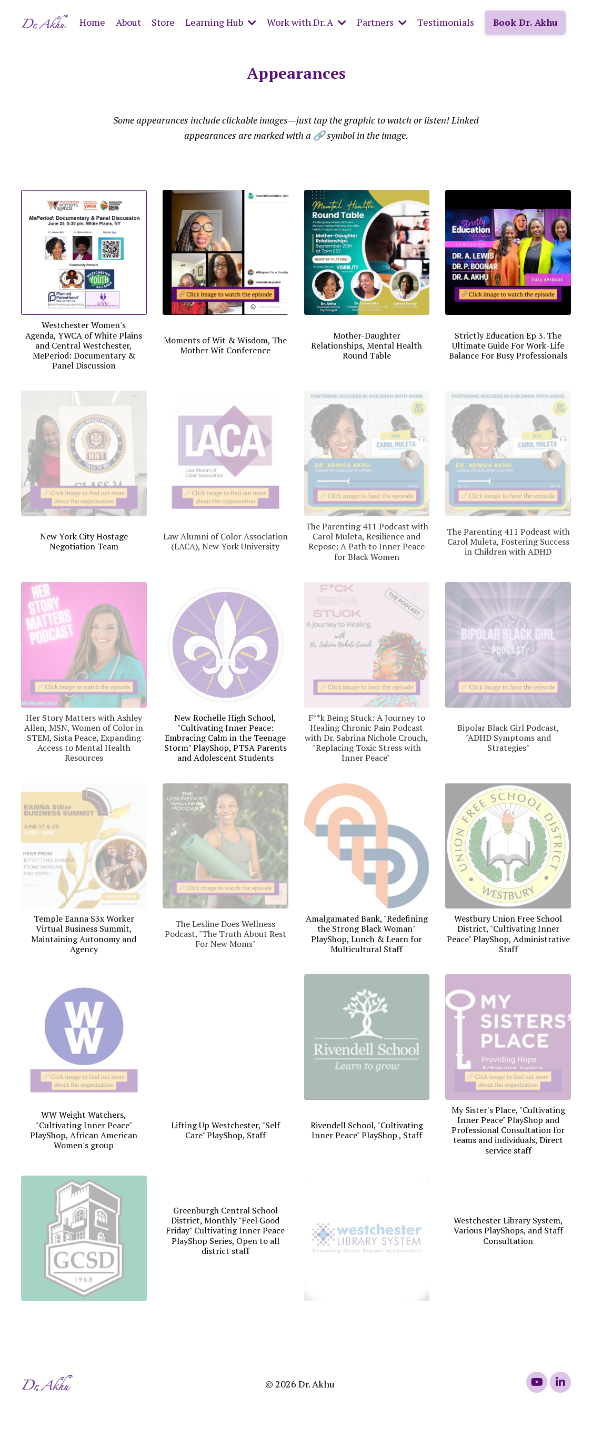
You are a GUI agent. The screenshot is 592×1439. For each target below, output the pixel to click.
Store (163, 22)
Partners (382, 22)
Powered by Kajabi (541, 1411)
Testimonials (445, 22)
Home (92, 22)
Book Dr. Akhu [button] (525, 22)
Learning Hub (220, 22)
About (128, 22)
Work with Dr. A (306, 22)
